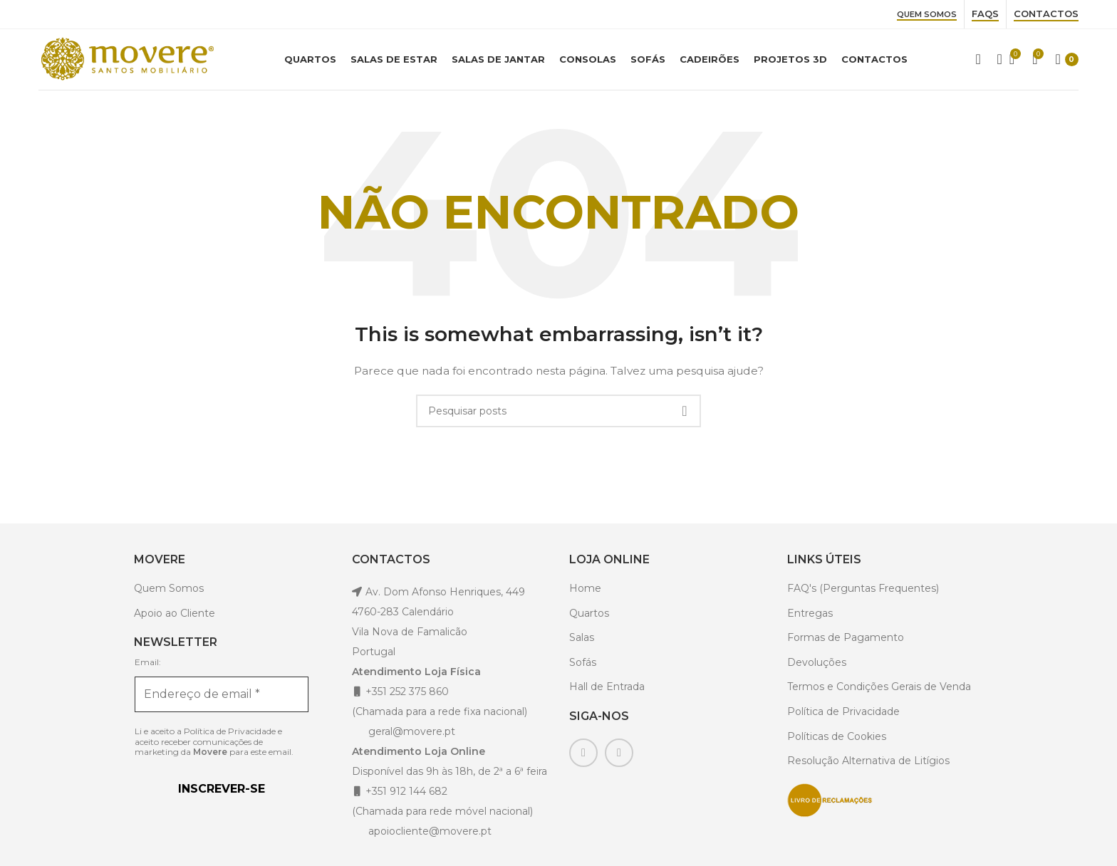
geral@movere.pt (411, 734)
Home (585, 591)
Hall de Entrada (607, 690)
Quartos (589, 616)
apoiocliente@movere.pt (428, 834)
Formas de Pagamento (845, 641)
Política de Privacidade (230, 734)
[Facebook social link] (583, 756)
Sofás (582, 665)
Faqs (985, 14)
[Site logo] (127, 59)
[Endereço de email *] (221, 697)
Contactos (1046, 14)
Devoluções (816, 665)
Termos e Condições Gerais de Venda (879, 690)
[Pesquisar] (995, 61)
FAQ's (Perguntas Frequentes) (863, 591)
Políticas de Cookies (836, 739)
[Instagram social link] (619, 756)
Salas (581, 641)
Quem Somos (927, 14)
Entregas (810, 616)
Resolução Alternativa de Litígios (868, 764)
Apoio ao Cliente (174, 616)
